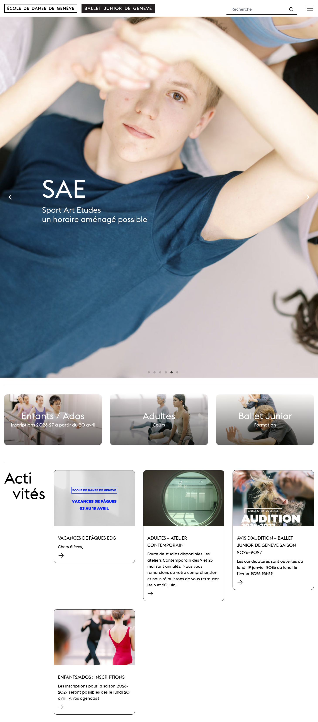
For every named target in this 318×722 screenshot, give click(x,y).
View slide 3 (160, 372)
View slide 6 (177, 372)
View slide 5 (171, 372)
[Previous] (10, 197)
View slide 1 (149, 372)
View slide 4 (166, 372)
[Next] (308, 197)
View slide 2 (154, 372)
